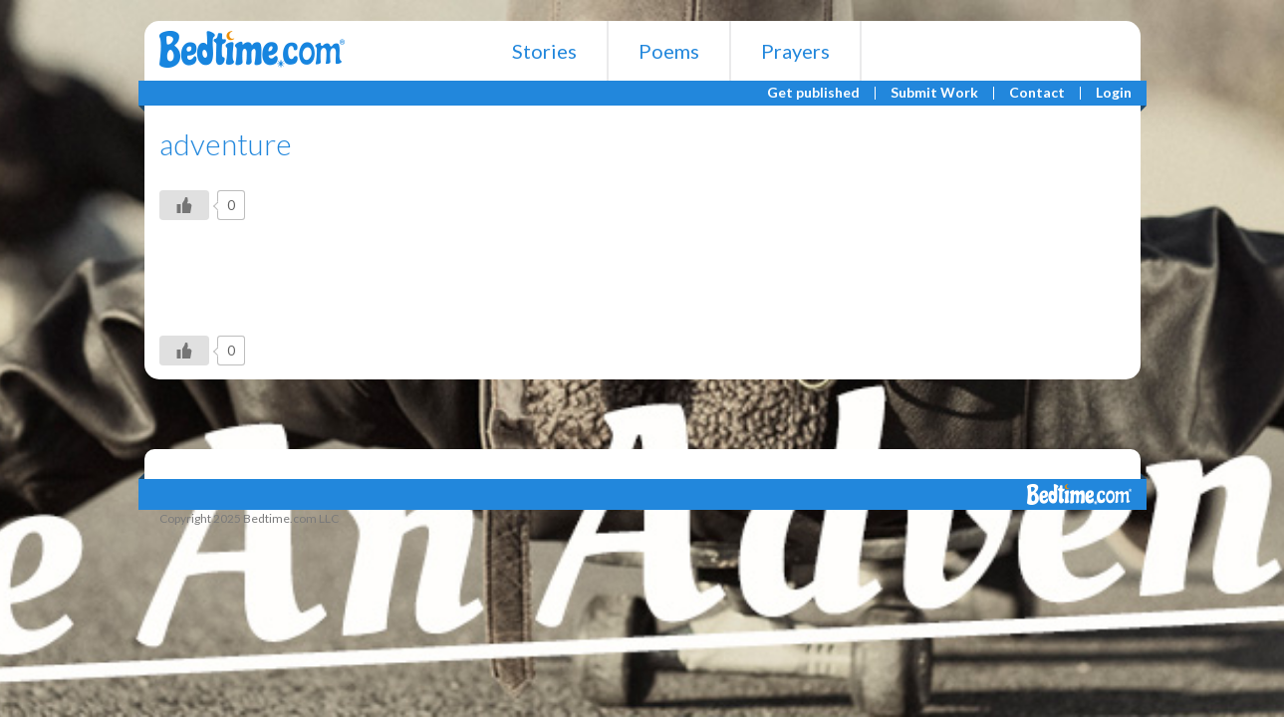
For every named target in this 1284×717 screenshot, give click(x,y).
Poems (669, 51)
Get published (813, 93)
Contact (1037, 93)
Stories (544, 51)
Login (1114, 93)
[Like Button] (184, 205)
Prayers (795, 51)
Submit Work (934, 93)
